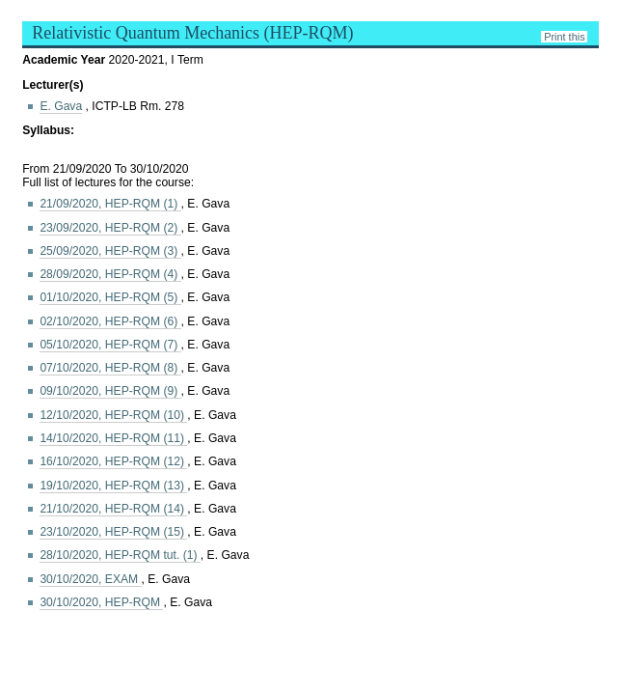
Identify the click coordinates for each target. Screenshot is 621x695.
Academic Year (65, 60)
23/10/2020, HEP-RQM (113, 532)
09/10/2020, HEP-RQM (110, 391)
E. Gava (61, 106)
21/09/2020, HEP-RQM (110, 203)
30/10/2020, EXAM (90, 579)
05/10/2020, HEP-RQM (110, 344)
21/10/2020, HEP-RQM (113, 508)
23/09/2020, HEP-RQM (110, 228)
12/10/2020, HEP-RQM (113, 415)
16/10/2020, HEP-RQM (113, 461)
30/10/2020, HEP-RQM (101, 602)
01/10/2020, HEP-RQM (110, 297)
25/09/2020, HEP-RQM (110, 251)
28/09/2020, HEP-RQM (110, 274)
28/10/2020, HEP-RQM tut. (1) (120, 555)
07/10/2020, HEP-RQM (110, 368)
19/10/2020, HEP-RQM (113, 485)
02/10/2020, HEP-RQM (110, 321)
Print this (564, 36)
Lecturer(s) (52, 85)
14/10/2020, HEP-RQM (113, 438)
